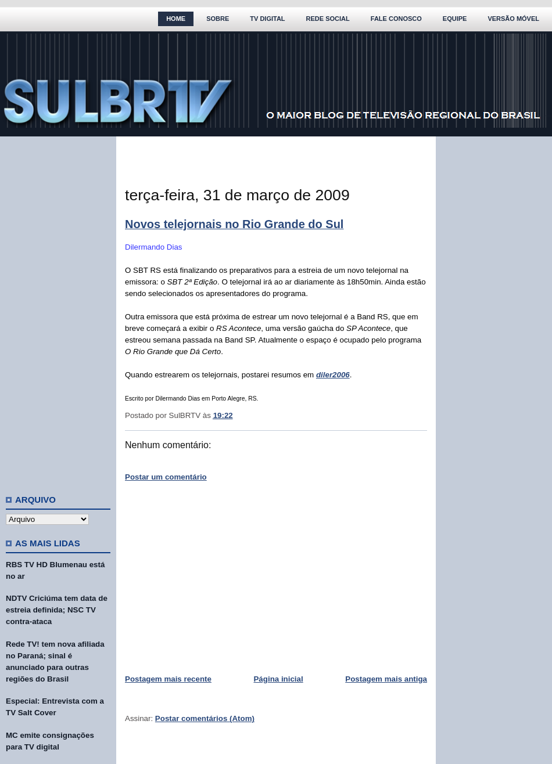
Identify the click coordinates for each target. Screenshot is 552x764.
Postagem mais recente (168, 679)
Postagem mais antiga (386, 679)
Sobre (217, 18)
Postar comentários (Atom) (205, 718)
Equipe (455, 18)
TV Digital (267, 18)
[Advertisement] (58, 310)
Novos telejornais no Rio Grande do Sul (234, 224)
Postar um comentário (166, 477)
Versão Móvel (513, 18)
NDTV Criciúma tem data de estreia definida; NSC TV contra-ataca (56, 610)
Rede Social (328, 18)
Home (175, 18)
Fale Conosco (396, 18)
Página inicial (278, 679)
